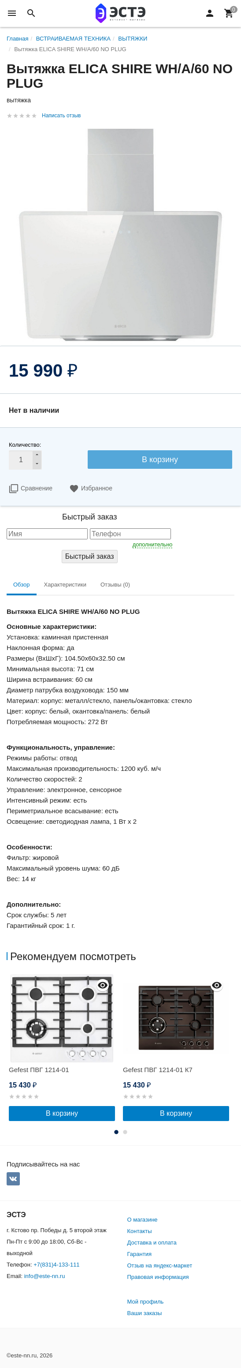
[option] (64, 1047)
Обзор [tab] (21, 584)
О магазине (142, 1219)
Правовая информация (158, 1277)
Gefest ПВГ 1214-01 (39, 1069)
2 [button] (125, 1132)
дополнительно (153, 544)
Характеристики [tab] (65, 584)
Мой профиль (145, 1301)
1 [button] (116, 1132)
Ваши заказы (144, 1313)
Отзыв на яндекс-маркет (160, 1265)
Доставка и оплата (152, 1242)
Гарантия (139, 1254)
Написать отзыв (61, 115)
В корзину (160, 459)
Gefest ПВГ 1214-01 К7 (158, 1069)
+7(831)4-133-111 (56, 1264)
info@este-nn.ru (44, 1276)
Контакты (139, 1231)
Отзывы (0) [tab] (115, 584)
